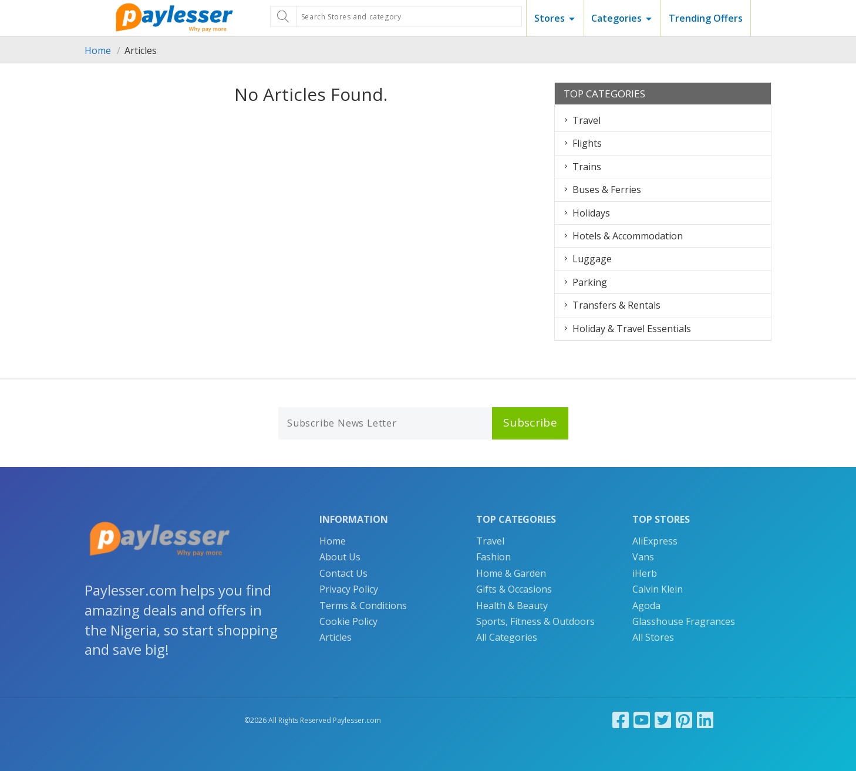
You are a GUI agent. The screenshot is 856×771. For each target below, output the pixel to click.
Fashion (493, 556)
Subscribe (530, 422)
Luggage (592, 258)
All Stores (653, 637)
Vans (643, 556)
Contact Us (343, 573)
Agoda (646, 605)
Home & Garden (511, 573)
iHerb (644, 573)
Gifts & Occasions (514, 589)
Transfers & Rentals (616, 305)
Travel (586, 120)
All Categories (506, 637)
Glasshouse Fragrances (683, 621)
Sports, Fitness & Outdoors (535, 621)
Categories (616, 18)
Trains (586, 166)
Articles (335, 637)
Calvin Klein (657, 589)
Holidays (591, 213)
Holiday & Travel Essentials (631, 328)
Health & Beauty (512, 605)
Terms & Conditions (363, 605)
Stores (549, 18)
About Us (339, 556)
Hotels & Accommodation (627, 235)
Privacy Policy (348, 589)
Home (98, 50)
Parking (589, 282)
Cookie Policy (348, 621)
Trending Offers (706, 18)
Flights (587, 143)
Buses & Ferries (606, 189)
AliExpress (655, 541)
